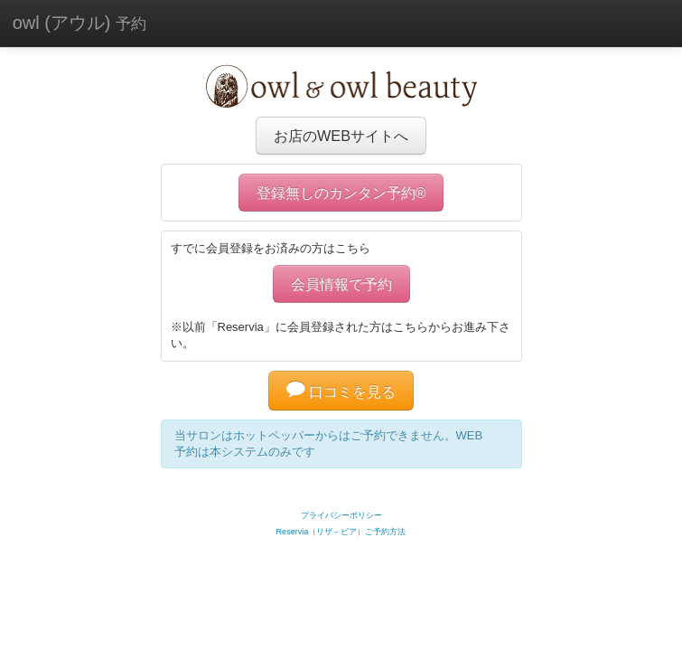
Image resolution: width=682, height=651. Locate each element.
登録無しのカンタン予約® (341, 192)
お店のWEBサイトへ (341, 135)
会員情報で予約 (341, 284)
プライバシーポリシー (341, 515)
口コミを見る (341, 391)
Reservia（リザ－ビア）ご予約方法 (341, 531)
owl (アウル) (79, 23)
